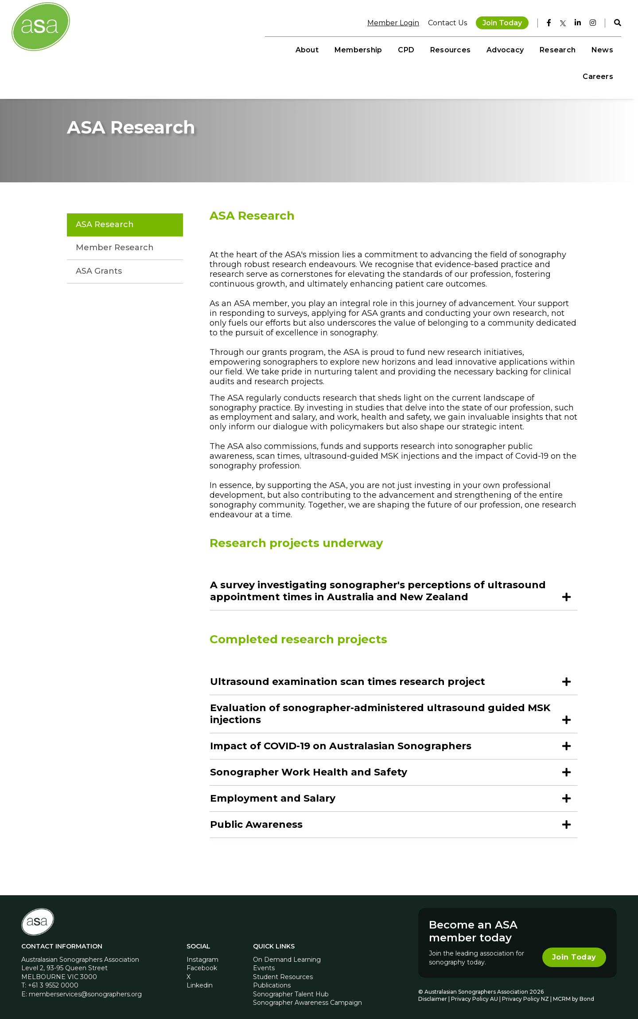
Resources (399, 49)
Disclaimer (432, 991)
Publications (272, 977)
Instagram (202, 952)
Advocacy (454, 49)
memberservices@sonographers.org (85, 986)
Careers (593, 49)
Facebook (202, 960)
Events (264, 960)
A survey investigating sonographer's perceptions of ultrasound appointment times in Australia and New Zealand (378, 583)
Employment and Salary (272, 790)
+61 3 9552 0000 (53, 977)
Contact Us (443, 22)
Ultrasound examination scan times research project (347, 674)
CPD (355, 49)
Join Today (497, 22)
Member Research (115, 239)
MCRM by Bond (573, 991)
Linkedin (200, 977)
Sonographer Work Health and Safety (308, 764)
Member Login (389, 22)
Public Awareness (256, 816)
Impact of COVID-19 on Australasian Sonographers (340, 738)
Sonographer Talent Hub (291, 986)
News (551, 49)
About (256, 49)
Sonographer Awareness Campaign (307, 995)
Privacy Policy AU (474, 991)
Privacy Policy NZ (526, 991)
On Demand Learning (287, 952)
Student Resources (283, 969)
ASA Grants (99, 263)
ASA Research (105, 216)
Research (507, 49)
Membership (307, 49)
